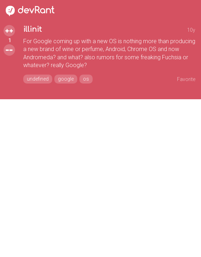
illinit (32, 29)
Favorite (186, 79)
